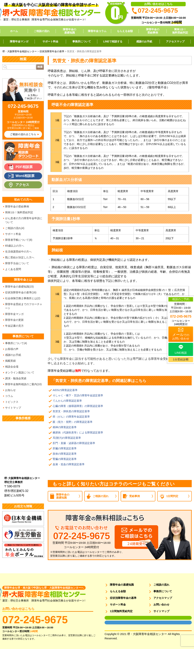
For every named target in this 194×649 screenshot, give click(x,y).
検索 (40, 66)
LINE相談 (181, 352)
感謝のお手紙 (144, 41)
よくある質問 (13, 269)
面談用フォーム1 (112, 618)
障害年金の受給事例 (152, 31)
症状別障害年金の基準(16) (20, 292)
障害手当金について (17, 263)
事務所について (81, 41)
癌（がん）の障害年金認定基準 (71, 416)
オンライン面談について (19, 372)
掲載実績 (10, 360)
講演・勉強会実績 (15, 378)
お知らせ (10, 390)
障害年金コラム (97, 31)
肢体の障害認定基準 (65, 453)
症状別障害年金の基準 (123, 597)
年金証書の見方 (14, 325)
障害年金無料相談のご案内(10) (23, 384)
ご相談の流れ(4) (14, 228)
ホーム (14, 31)
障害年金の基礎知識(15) (19, 286)
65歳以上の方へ (14, 245)
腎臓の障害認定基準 (65, 458)
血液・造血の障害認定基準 (68, 464)
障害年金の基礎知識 (69, 31)
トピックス (11, 401)
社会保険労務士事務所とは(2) (22, 298)
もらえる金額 (125, 31)
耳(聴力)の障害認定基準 (67, 437)
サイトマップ (13, 407)
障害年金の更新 (14, 319)
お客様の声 (11, 349)
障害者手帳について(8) (18, 239)
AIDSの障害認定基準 (65, 390)
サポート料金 (50, 41)
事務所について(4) (16, 343)
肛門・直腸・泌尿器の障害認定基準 (74, 443)
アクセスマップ (175, 41)
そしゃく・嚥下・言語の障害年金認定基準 (78, 395)
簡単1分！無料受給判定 (180, 31)
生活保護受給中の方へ (18, 251)
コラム (9, 395)
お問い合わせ (161, 604)
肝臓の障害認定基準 (65, 448)
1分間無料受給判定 (121, 611)
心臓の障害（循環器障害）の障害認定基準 (78, 405)
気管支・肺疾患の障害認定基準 (71, 411)
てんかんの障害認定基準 (67, 400)
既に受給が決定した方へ (19, 257)
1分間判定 (172, 496)
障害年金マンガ (19, 41)
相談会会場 (11, 366)
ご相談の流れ (42, 31)
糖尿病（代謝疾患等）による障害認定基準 (78, 432)
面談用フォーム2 (112, 622)
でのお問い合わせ (180, 336)
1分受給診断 (181, 359)
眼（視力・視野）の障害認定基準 (72, 421)
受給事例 (134, 496)
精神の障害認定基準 (65, 427)
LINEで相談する (113, 41)
